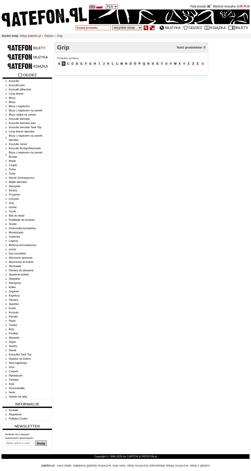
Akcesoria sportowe (21, 257)
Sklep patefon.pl (30, 36)
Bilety (241, 27)
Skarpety (14, 337)
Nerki (12, 392)
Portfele (13, 333)
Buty (11, 329)
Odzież (195, 27)
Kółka (12, 287)
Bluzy (12, 97)
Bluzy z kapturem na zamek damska (25, 137)
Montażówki (16, 232)
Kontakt (13, 410)
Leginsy (13, 240)
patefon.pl (48, 465)
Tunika (13, 324)
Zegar (12, 341)
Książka (218, 27)
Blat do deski (17, 215)
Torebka (14, 379)
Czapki (13, 165)
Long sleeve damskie (21, 131)
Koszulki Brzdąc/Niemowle (25, 148)
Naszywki (14, 186)
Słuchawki (15, 266)
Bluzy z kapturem (19, 106)
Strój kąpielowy (18, 362)
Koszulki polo (17, 85)
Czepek (13, 371)
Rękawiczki (16, 375)
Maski (12, 160)
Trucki (12, 211)
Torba (12, 169)
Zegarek (14, 291)
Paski (12, 320)
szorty (12, 249)
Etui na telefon (17, 253)
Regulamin (15, 414)
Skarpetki (14, 278)
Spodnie (14, 303)
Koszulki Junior (18, 144)
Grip (11, 202)
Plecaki (13, 316)
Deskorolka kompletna (22, 228)
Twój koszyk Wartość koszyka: (220, 6)
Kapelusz (14, 295)
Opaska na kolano (20, 358)
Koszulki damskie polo (22, 123)
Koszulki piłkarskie (20, 89)
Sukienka (14, 236)
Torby (12, 173)
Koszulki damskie (19, 118)
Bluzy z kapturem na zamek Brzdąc (25, 154)
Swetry (13, 346)
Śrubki (13, 224)
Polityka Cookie (18, 418)
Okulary (13, 299)
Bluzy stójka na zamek (22, 114)
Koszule (14, 312)
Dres (12, 367)
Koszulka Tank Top (20, 354)
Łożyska (14, 198)
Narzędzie (15, 282)
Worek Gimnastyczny (22, 177)
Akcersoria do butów (21, 261)
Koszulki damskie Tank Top (25, 127)
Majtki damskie (18, 181)
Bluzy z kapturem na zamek (25, 110)
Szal (11, 383)
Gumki (13, 207)
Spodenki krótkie (19, 274)
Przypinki (14, 194)
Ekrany (13, 190)
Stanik (13, 350)
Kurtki (12, 308)
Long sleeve (16, 93)
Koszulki (14, 80)
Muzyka (173, 27)
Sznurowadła (17, 388)
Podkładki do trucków (22, 219)
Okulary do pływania (21, 270)
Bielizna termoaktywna (22, 245)
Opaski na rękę (18, 396)
